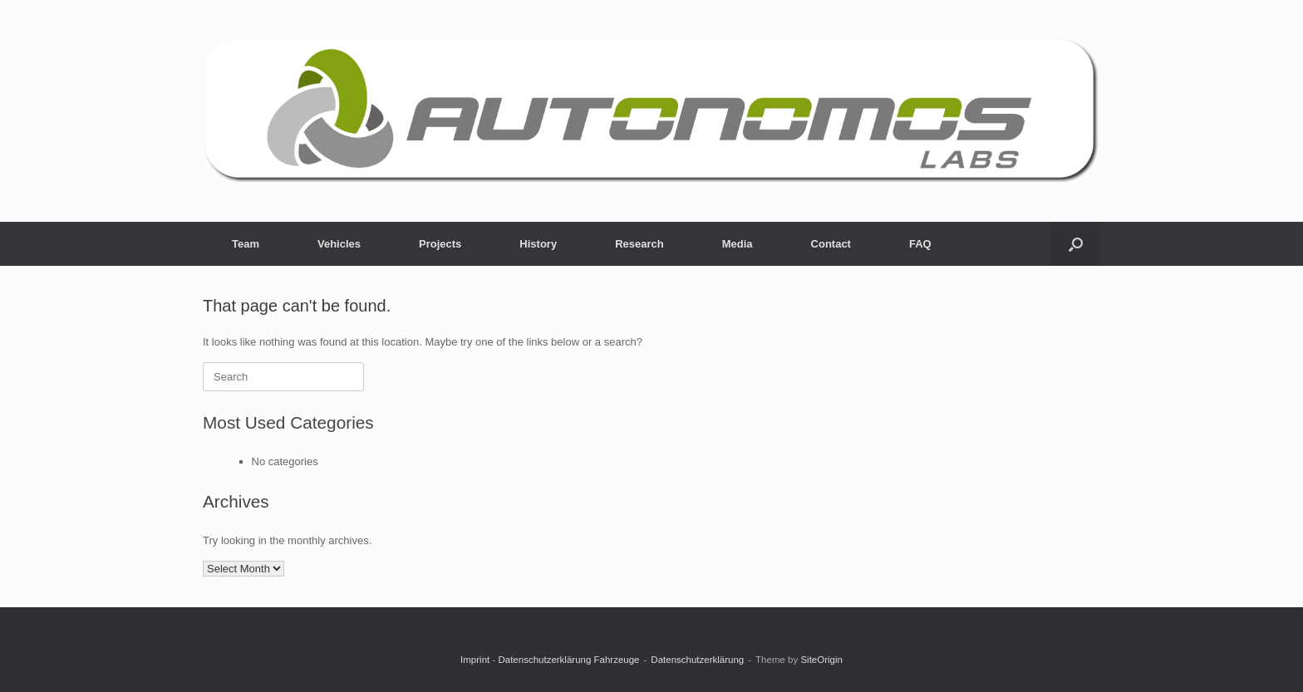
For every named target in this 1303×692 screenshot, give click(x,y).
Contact (831, 244)
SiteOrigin (821, 660)
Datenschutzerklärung (697, 660)
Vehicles (339, 244)
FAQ (920, 244)
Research (639, 244)
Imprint (474, 660)
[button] (1075, 244)
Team (245, 244)
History (538, 244)
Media (737, 244)
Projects (440, 244)
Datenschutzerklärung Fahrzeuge (568, 660)
